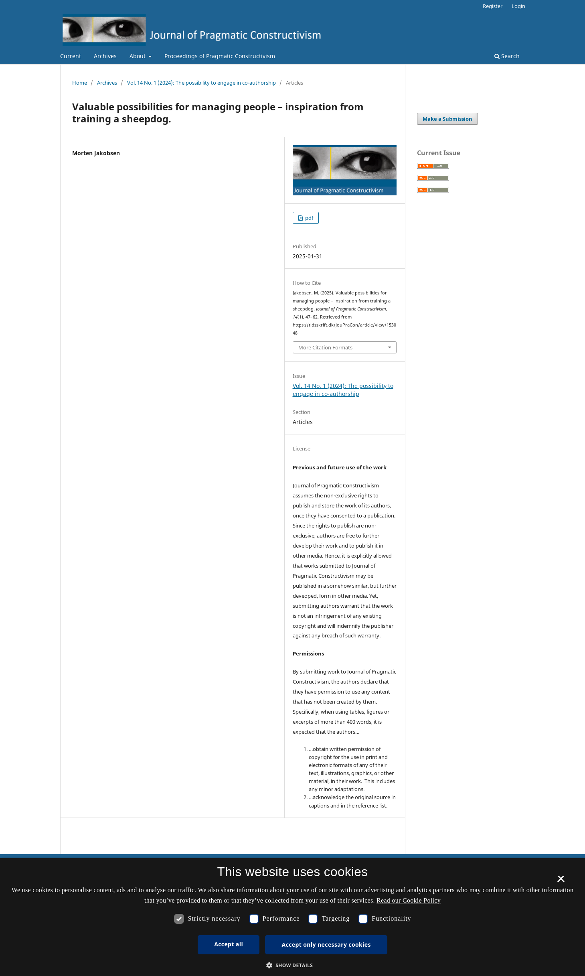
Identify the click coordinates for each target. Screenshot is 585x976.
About (138, 56)
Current (70, 56)
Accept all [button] (228, 944)
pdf (308, 217)
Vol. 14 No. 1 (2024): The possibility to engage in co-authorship (201, 82)
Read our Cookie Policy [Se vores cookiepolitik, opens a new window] (409, 900)
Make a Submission (447, 118)
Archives (105, 56)
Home (79, 82)
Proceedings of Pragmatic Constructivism (219, 56)
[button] (292, 965)
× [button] (560, 881)
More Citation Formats (325, 347)
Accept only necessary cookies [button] (326, 944)
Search (507, 56)
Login (518, 6)
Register (492, 6)
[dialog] (292, 917)
